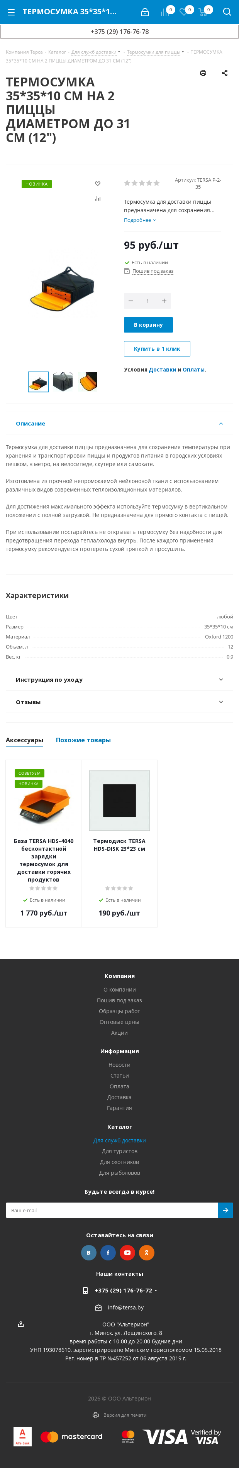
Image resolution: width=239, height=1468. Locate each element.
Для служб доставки (119, 1140)
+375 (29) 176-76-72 (123, 1290)
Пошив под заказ (119, 1000)
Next (106, 382)
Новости (119, 1064)
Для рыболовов (119, 1172)
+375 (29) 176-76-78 (120, 31)
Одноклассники (146, 1252)
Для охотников (119, 1162)
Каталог (119, 1126)
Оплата (119, 1086)
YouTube (127, 1252)
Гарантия (119, 1108)
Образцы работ (119, 1011)
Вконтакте (89, 1252)
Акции (119, 1032)
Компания (120, 976)
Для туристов (119, 1151)
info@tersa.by (126, 1307)
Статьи (119, 1075)
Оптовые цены (119, 1021)
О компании (119, 989)
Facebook (108, 1252)
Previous (18, 382)
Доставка (119, 1097)
